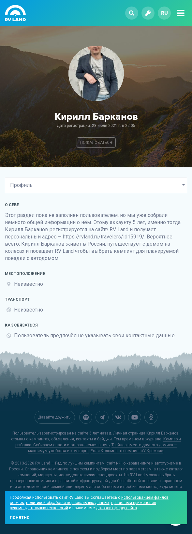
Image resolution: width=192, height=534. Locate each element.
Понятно (20, 517)
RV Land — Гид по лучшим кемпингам (70, 463)
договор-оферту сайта (116, 508)
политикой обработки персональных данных (67, 502)
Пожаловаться (96, 142)
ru (164, 13)
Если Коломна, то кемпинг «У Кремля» (127, 451)
